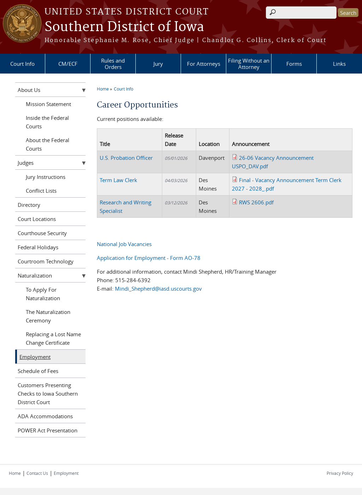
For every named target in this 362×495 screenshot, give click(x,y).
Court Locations (37, 218)
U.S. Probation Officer (126, 157)
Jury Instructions (45, 176)
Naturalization (35, 275)
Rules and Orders (113, 63)
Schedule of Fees (38, 370)
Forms (294, 63)
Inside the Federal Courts (47, 122)
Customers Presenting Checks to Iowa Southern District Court (48, 394)
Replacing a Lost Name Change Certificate (53, 338)
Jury (158, 63)
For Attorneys (203, 63)
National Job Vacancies (124, 244)
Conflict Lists (41, 190)
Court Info (22, 63)
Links (339, 63)
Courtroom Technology (46, 261)
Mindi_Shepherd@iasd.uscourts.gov (158, 288)
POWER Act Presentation (47, 430)
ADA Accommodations (45, 416)
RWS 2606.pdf (256, 202)
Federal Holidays (38, 247)
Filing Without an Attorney (248, 63)
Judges (26, 162)
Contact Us (37, 473)
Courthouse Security (42, 233)
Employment (35, 356)
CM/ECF (67, 63)
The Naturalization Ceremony (48, 316)
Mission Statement (48, 103)
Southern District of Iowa (124, 27)
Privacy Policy (340, 473)
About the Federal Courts (47, 144)
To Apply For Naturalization (43, 294)
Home (103, 89)
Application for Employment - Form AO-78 (148, 257)
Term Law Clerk (118, 180)
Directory (29, 204)
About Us (29, 89)
